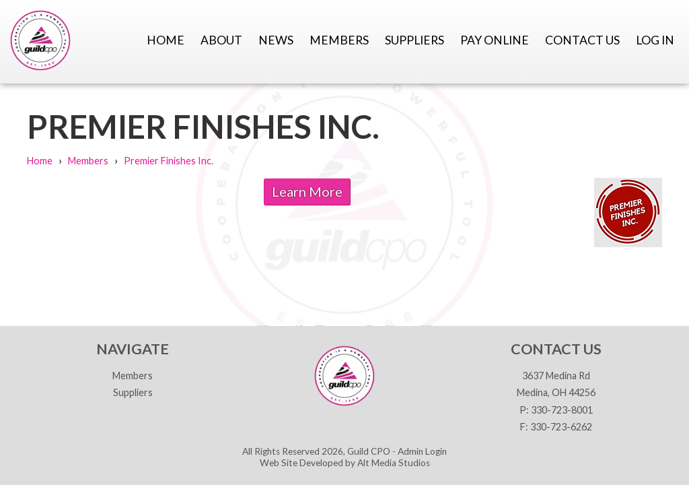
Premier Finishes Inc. (168, 160)
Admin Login (422, 451)
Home (165, 40)
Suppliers (414, 40)
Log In (655, 40)
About (221, 40)
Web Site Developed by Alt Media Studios (345, 462)
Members (339, 40)
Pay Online (494, 40)
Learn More (307, 191)
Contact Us (582, 40)
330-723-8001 (562, 410)
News (275, 40)
